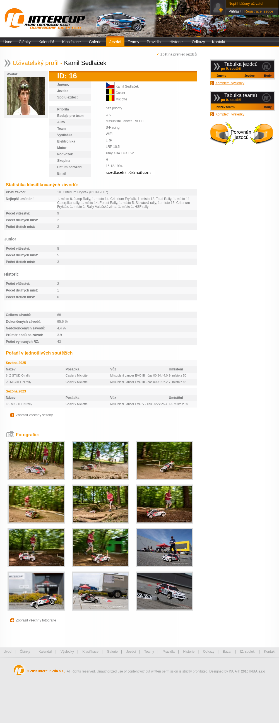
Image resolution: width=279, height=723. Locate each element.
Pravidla (154, 42)
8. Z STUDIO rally (18, 375)
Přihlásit (235, 11)
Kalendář (46, 42)
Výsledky (67, 652)
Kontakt (218, 42)
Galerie (95, 42)
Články (25, 42)
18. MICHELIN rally (19, 404)
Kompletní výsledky (229, 83)
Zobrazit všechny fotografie (36, 620)
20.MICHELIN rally (18, 382)
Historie (175, 42)
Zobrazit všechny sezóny (34, 415)
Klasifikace (71, 42)
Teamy (133, 42)
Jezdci (115, 42)
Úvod (8, 42)
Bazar (227, 652)
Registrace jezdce (258, 11)
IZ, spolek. (248, 652)
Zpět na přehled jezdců (178, 54)
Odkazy (198, 42)
